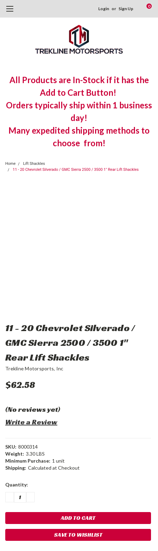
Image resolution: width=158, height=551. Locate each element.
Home (10, 163)
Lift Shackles (34, 163)
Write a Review (31, 421)
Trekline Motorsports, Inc (34, 368)
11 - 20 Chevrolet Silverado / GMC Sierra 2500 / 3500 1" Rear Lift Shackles (75, 169)
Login (103, 8)
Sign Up (125, 8)
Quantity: (16, 485)
